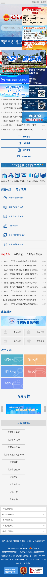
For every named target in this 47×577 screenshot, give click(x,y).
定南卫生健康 (14, 432)
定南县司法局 (14, 440)
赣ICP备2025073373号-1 (17, 548)
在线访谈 (9, 383)
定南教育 (14, 477)
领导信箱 (9, 359)
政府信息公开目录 (16, 207)
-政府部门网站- (8, 520)
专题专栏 (23, 396)
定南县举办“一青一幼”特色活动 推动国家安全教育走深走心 (21, 104)
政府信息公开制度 (16, 216)
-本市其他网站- (8, 526)
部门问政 (32, 359)
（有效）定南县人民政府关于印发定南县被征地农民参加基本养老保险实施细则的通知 (21, 287)
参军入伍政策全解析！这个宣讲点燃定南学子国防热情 (21, 121)
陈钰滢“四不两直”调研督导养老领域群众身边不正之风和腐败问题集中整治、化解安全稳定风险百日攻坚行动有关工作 (21, 117)
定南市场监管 (14, 469)
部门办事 (17, 341)
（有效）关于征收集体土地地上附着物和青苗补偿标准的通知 (21, 291)
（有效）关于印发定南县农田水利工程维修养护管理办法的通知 (21, 304)
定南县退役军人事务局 (14, 455)
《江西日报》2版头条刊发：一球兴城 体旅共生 (21, 108)
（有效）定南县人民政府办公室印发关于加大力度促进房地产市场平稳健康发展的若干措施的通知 (21, 283)
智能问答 (32, 371)
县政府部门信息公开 (17, 235)
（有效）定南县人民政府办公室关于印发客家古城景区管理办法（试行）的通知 (21, 296)
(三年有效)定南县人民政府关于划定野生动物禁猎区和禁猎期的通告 (21, 300)
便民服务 (40, 341)
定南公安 (14, 492)
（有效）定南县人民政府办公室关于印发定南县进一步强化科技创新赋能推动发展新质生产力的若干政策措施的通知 (21, 278)
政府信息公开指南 (16, 198)
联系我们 (27, 563)
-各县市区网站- (8, 531)
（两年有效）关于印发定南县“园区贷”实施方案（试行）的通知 (21, 266)
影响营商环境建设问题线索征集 (15, 100)
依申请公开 (13, 226)
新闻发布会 (26, 156)
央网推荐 (26, 137)
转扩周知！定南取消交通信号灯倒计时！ (19, 130)
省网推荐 (26, 143)
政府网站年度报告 (16, 244)
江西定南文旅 (14, 484)
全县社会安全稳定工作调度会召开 (16, 112)
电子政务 (21, 189)
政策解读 (18, 254)
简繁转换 (35, 2)
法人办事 (40, 332)
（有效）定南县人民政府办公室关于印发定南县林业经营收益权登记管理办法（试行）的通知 (21, 274)
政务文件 (5, 254)
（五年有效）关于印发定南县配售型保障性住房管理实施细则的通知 (21, 270)
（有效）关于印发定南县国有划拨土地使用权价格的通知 (21, 261)
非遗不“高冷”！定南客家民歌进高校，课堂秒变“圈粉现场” (21, 125)
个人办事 (17, 332)
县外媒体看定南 (34, 254)
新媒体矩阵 (23, 423)
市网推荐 (26, 150)
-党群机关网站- (8, 514)
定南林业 (14, 462)
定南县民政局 (14, 447)
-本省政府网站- (8, 509)
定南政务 (14, 499)
